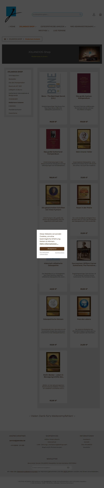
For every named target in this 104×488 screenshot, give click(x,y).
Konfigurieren (59, 252)
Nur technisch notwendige (44, 253)
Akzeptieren (52, 249)
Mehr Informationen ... (49, 244)
